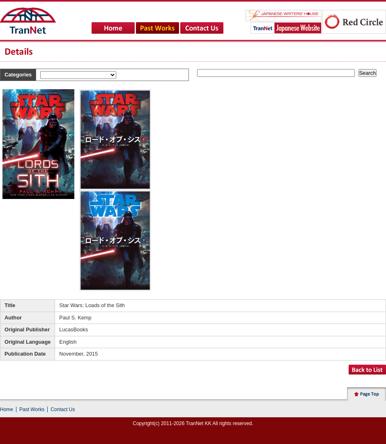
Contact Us (63, 409)
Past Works (31, 409)
